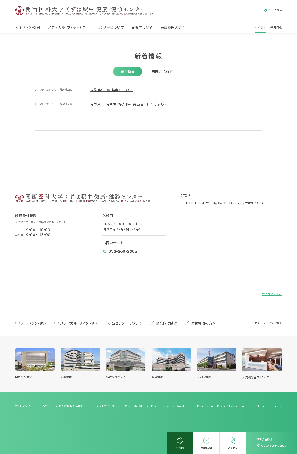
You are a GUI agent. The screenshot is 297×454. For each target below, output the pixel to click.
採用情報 (276, 323)
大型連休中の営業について (111, 90)
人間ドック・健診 (34, 323)
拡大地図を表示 (272, 294)
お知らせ (260, 323)
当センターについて (127, 323)
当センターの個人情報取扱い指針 (63, 406)
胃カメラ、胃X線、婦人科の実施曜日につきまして (128, 104)
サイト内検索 (275, 10)
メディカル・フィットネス (79, 323)
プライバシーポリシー (109, 406)
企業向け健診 (166, 323)
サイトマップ (22, 406)
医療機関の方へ (203, 323)
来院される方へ (164, 71)
